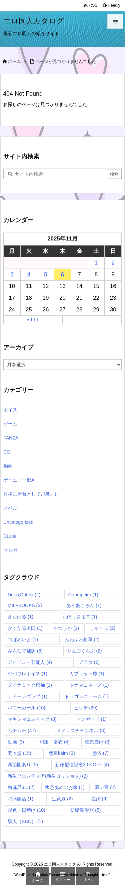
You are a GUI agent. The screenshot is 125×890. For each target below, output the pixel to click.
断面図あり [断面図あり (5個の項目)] (23, 764)
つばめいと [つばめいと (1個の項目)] (23, 639)
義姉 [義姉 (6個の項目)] (99, 798)
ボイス (10, 409)
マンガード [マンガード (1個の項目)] (91, 719)
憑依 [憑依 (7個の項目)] (100, 753)
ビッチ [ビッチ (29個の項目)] (86, 707)
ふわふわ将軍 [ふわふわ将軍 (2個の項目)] (82, 639)
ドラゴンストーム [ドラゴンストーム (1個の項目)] (87, 696)
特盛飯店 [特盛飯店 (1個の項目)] (20, 798)
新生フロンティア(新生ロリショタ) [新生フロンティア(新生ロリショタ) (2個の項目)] (48, 776)
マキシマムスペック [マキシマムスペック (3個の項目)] (32, 719)
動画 (8, 466)
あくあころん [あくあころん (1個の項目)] (83, 605)
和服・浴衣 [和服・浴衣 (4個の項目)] (54, 742)
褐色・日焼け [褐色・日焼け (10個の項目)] (26, 810)
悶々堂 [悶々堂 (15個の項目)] (19, 753)
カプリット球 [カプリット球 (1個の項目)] (86, 673)
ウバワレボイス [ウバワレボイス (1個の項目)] (27, 673)
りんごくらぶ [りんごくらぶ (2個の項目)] (84, 651)
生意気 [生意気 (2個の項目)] (62, 798)
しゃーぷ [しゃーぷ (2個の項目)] (102, 628)
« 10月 (33, 319)
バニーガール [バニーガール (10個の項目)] (26, 707)
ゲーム (10, 423)
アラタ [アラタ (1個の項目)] (89, 662)
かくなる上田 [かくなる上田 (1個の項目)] (25, 628)
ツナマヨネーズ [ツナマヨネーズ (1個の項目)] (89, 685)
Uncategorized (18, 522)
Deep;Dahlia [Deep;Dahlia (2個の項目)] (24, 594)
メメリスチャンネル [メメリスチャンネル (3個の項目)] (80, 730)
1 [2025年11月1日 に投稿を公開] (96, 263)
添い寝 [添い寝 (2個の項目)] (105, 787)
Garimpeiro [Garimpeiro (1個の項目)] (83, 594)
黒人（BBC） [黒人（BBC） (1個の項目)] (25, 821)
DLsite (10, 536)
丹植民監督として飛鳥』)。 (32, 494)
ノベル (10, 508)
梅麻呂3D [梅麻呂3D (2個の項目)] (21, 787)
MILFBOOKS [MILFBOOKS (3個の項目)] (25, 605)
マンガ (10, 550)
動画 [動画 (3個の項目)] (16, 742)
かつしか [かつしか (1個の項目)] (66, 628)
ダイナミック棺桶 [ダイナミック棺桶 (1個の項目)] (30, 685)
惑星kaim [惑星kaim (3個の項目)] (62, 753)
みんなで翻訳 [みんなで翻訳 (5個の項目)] (25, 651)
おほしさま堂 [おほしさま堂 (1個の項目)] (79, 616)
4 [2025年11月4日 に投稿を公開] (28, 274)
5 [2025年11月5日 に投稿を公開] (45, 274)
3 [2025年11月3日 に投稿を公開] (11, 274)
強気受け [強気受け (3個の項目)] (98, 742)
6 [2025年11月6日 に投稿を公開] (62, 274)
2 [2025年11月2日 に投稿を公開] (112, 263)
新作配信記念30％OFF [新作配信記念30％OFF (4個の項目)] (82, 764)
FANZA (10, 437)
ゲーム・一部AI (19, 480)
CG (6, 452)
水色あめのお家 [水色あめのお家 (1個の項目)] (65, 787)
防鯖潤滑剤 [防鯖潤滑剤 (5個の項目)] (85, 810)
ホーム (14, 61)
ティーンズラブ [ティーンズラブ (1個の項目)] (27, 696)
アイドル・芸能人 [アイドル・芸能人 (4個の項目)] (30, 662)
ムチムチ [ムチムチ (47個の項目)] (22, 730)
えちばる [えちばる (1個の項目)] (20, 616)
